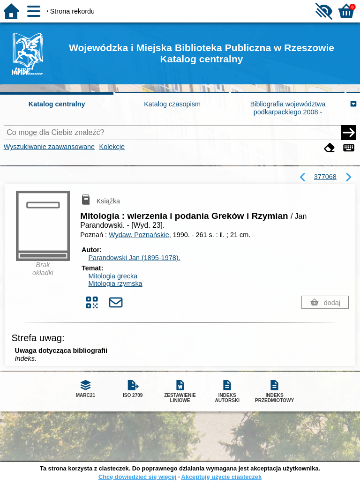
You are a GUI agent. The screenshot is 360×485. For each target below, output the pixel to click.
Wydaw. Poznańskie (139, 235)
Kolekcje (112, 146)
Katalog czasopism (172, 104)
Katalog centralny (57, 104)
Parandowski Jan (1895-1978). (134, 257)
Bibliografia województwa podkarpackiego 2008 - (288, 108)
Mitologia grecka (112, 276)
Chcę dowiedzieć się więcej (137, 476)
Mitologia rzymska (115, 283)
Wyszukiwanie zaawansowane (49, 146)
